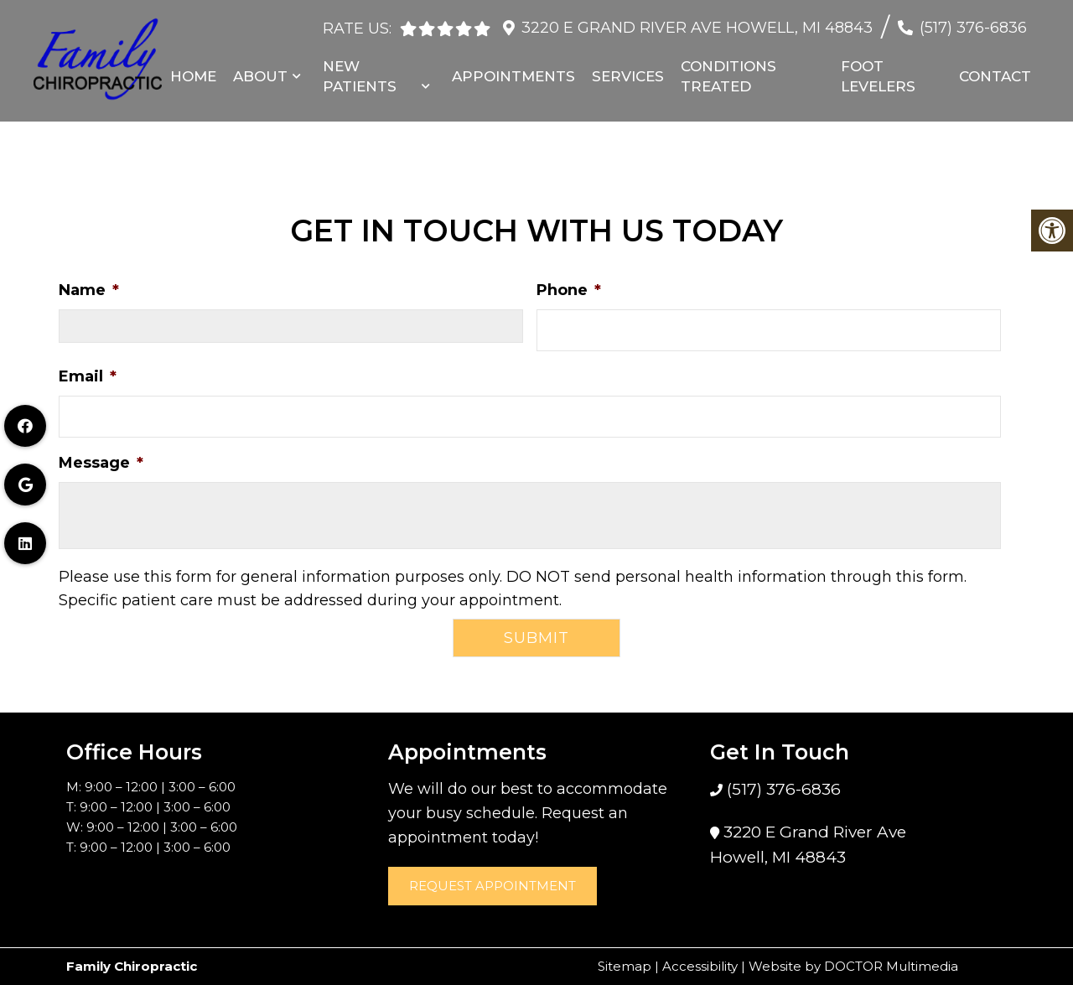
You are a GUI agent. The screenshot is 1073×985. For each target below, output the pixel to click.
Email (88, 376)
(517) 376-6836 (973, 24)
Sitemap (624, 966)
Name (89, 290)
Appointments (513, 73)
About (260, 73)
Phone (568, 290)
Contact (995, 73)
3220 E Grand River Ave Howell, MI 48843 (697, 24)
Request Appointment (492, 886)
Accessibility (700, 966)
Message (101, 463)
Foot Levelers (878, 72)
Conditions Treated (728, 72)
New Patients (360, 72)
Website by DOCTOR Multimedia (853, 966)
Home (193, 73)
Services (628, 73)
